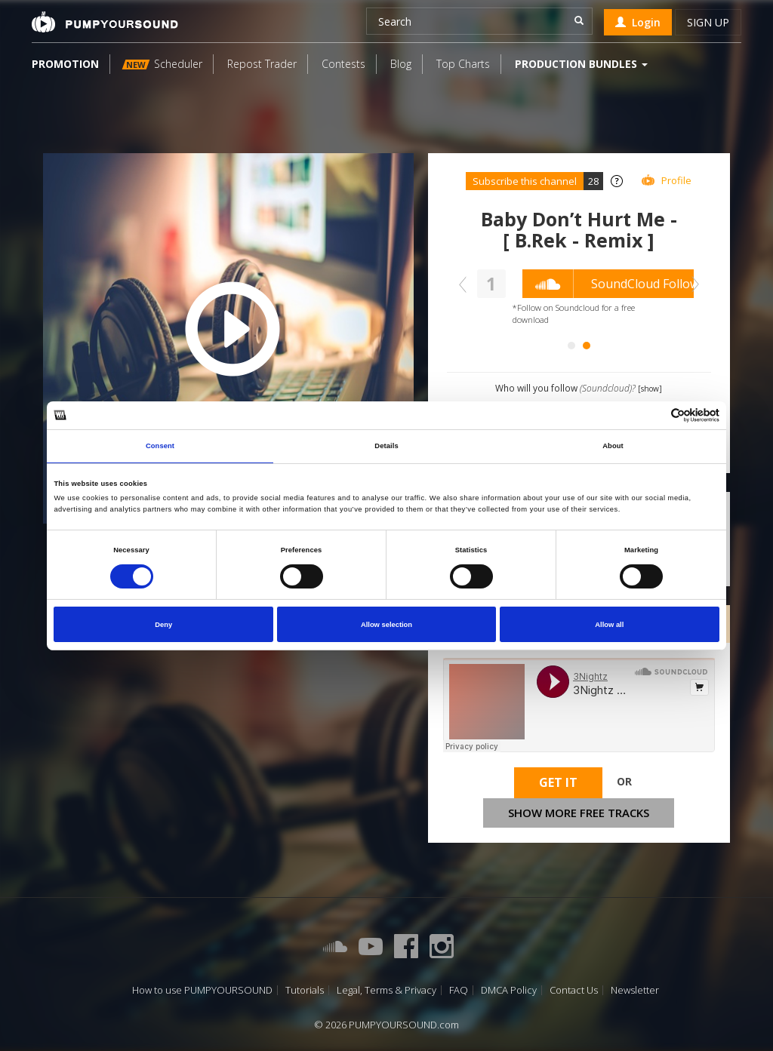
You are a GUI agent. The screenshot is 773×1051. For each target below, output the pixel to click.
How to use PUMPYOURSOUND (202, 990)
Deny (163, 624)
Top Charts (463, 64)
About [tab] (613, 446)
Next (691, 284)
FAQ (458, 990)
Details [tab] (386, 446)
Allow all (609, 624)
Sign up (708, 22)
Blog (400, 64)
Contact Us (574, 990)
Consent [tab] (160, 446)
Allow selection (386, 624)
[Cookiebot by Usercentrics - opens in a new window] (653, 415)
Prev (466, 284)
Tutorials (304, 990)
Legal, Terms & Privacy (386, 990)
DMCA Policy (509, 990)
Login (638, 22)
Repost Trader (262, 64)
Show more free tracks (578, 812)
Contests (343, 64)
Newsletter (635, 990)
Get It (558, 782)
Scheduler (162, 64)
